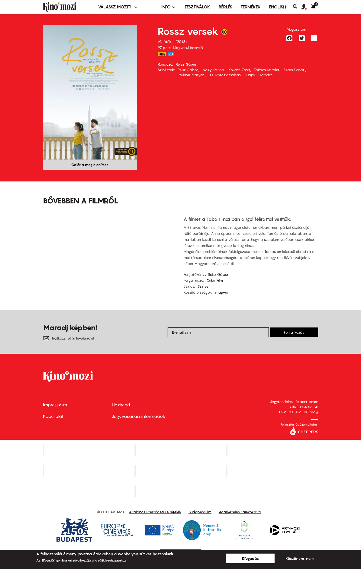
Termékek (251, 6)
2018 (181, 41)
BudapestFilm (200, 512)
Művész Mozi (272, 450)
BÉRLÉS (225, 6)
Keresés (297, 6)
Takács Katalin (266, 70)
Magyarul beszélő (188, 47)
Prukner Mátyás (191, 75)
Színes (203, 286)
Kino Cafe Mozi (181, 450)
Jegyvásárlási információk (138, 416)
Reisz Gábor (186, 64)
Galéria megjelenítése (90, 164)
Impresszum (55, 404)
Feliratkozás (294, 332)
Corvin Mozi (89, 450)
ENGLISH (277, 6)
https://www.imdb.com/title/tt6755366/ (162, 54)
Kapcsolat (53, 416)
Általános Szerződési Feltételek (155, 512)
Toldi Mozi (181, 491)
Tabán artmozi (273, 470)
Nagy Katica (213, 70)
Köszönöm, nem (299, 558)
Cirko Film (214, 280)
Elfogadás (250, 558)
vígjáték (164, 41)
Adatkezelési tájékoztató (240, 512)
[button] (306, 7)
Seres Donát (294, 70)
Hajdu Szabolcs (259, 75)
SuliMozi (181, 470)
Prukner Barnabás (225, 75)
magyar (222, 292)
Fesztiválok (197, 6)
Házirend (121, 404)
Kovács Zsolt (239, 70)
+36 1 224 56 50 (304, 407)
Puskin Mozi (89, 470)
